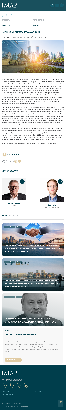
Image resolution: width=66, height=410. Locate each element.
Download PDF (13, 154)
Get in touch (14, 360)
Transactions (6, 392)
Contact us (38, 392)
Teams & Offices (8, 394)
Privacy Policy (6, 403)
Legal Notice (17, 403)
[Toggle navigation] (62, 5)
